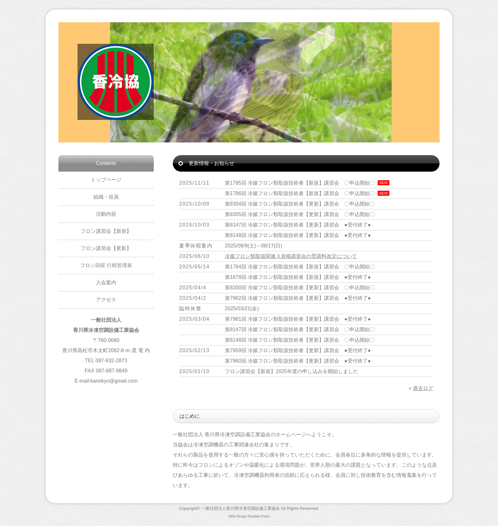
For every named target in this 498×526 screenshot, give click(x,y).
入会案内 (106, 282)
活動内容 (106, 214)
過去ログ (423, 388)
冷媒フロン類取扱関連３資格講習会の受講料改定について (291, 256)
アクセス (106, 299)
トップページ (106, 179)
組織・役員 (106, 197)
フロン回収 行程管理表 (106, 265)
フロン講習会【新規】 (106, 231)
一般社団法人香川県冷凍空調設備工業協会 (240, 508)
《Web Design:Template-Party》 (249, 516)
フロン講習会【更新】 (106, 248)
